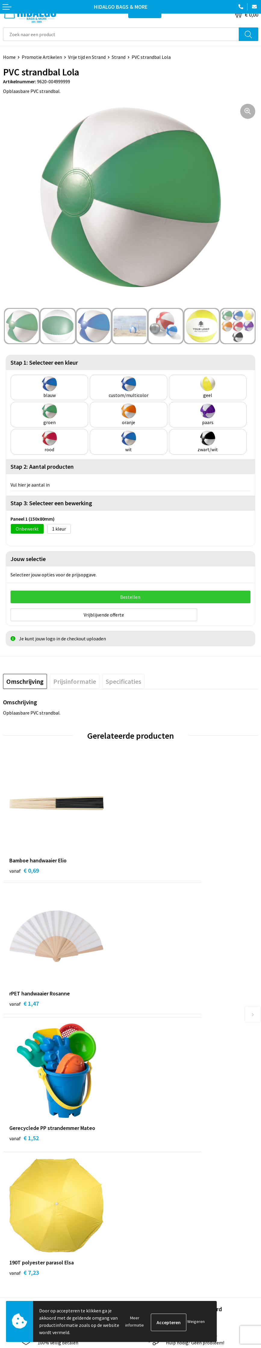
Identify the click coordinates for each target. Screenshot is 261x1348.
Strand (119, 57)
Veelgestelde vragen (154, 1145)
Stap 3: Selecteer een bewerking (51, 503)
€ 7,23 (151, 1003)
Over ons (142, 1136)
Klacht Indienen (19, 1232)
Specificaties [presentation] (123, 679)
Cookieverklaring (151, 1223)
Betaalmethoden (21, 1214)
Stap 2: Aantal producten (42, 466)
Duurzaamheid (148, 1127)
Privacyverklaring (151, 1232)
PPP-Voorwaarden (152, 1205)
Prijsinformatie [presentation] (74, 679)
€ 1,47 (151, 868)
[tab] (25, 679)
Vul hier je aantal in (30, 485)
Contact (11, 1205)
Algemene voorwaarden (157, 1214)
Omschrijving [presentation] (25, 679)
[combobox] (121, 34)
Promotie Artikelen (42, 57)
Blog (138, 1108)
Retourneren (16, 1223)
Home (9, 57)
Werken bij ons (148, 1118)
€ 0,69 (24, 868)
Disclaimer (144, 1241)
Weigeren (196, 1321)
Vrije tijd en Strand (87, 57)
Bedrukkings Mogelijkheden (161, 1154)
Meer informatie (134, 1321)
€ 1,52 (24, 1003)
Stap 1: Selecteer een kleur (44, 362)
